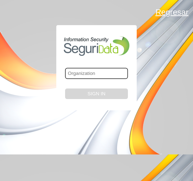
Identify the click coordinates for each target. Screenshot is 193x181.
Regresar (171, 12)
